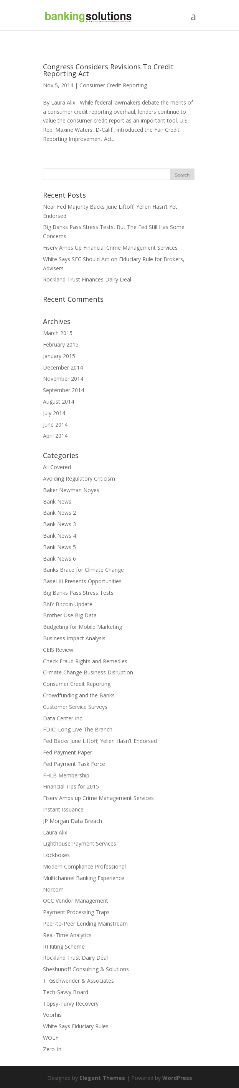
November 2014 (63, 378)
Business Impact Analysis (74, 638)
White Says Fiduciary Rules (76, 1026)
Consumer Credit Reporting (113, 85)
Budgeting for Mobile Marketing (82, 626)
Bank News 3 (59, 524)
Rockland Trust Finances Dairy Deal (87, 279)
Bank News (57, 501)
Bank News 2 (59, 512)
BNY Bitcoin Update (67, 604)
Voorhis (52, 1014)
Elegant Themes (102, 1077)
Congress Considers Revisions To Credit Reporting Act (108, 70)
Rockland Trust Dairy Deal (75, 957)
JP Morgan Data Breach (72, 821)
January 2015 (59, 356)
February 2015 (61, 344)
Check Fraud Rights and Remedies (85, 661)
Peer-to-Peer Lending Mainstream (85, 923)
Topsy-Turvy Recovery (71, 1003)
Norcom (53, 889)
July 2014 (54, 413)
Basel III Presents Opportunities (82, 581)
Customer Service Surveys (75, 706)
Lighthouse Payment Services (79, 843)
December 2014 (63, 367)
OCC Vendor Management (75, 900)
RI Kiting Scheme (64, 946)
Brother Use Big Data (70, 615)
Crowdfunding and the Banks (79, 695)
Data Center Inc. (63, 718)
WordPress (177, 1077)
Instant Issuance (63, 809)
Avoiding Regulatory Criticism (79, 478)
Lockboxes (56, 855)
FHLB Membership (66, 775)
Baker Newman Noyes (71, 490)
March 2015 (58, 333)
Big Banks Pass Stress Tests (78, 592)
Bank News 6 (59, 558)
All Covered (57, 467)
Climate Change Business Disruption (88, 672)
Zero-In (52, 1049)
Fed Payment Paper (67, 752)
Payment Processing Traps (76, 912)
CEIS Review (58, 649)
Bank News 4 (59, 535)
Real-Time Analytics (67, 935)
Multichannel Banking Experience (83, 878)
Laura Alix (55, 832)
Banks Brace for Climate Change (83, 569)
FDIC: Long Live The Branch (77, 729)
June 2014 (55, 424)
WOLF (50, 1037)
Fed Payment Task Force (74, 763)
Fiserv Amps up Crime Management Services (98, 798)
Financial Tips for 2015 (71, 786)
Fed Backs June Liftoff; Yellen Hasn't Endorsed (100, 740)
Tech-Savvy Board (65, 992)
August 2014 (58, 401)
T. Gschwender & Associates (78, 980)
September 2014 (63, 390)
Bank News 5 (59, 547)
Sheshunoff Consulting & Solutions (86, 969)
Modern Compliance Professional (84, 866)
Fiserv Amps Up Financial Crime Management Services (110, 247)
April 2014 (55, 435)
